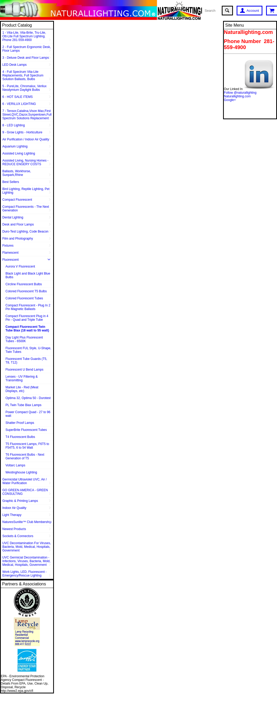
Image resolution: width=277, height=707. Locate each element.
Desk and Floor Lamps (18, 224)
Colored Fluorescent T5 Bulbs (26, 291)
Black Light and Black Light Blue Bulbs (27, 275)
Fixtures (8, 245)
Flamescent (10, 252)
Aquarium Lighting (15, 146)
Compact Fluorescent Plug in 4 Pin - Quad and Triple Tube (26, 318)
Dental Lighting (12, 217)
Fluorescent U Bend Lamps (24, 369)
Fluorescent (10, 260)
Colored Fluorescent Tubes (24, 298)
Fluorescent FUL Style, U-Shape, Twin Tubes (28, 350)
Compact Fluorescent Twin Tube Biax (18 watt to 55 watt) (27, 328)
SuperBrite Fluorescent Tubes (26, 430)
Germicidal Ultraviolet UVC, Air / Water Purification (24, 481)
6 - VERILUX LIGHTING (19, 104)
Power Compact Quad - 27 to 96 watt (27, 414)
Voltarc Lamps (15, 465)
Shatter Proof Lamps (19, 423)
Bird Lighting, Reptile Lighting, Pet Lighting (26, 190)
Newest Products (14, 529)
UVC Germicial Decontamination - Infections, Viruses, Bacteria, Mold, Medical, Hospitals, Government (26, 561)
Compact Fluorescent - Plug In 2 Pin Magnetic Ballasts (27, 307)
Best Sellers (10, 182)
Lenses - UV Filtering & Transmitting (21, 378)
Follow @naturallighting (240, 92)
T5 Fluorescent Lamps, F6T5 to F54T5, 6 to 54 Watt (27, 445)
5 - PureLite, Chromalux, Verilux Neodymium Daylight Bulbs (24, 88)
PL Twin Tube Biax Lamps (23, 405)
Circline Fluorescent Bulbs (23, 284)
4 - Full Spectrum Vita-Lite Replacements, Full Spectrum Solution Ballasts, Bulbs (22, 75)
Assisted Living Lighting (18, 153)
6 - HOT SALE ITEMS (17, 97)
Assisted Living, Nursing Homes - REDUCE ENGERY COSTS (25, 162)
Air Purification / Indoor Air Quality (25, 139)
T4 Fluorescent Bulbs (20, 437)
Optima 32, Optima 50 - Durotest (28, 398)
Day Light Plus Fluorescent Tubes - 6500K (24, 339)
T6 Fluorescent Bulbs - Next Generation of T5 (24, 456)
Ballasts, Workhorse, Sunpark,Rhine (16, 173)
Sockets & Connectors (17, 536)
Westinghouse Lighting (21, 472)
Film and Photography (17, 238)
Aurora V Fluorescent (20, 266)
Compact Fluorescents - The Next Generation (25, 208)
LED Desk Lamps (14, 65)
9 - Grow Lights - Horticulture (22, 132)
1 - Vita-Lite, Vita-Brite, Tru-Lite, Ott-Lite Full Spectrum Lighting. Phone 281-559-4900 (24, 36)
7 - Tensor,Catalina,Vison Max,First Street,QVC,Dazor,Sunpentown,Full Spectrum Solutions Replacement (27, 114)
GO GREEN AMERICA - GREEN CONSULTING (25, 492)
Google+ (230, 100)
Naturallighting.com (237, 96)
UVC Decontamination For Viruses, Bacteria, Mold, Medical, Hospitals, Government (26, 546)
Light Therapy (11, 515)
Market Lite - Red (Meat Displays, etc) (21, 389)
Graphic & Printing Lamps (20, 501)
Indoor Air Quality (14, 508)
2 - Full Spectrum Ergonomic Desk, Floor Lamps (26, 48)
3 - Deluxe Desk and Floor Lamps (25, 58)
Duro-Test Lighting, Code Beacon (25, 231)
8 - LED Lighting (13, 125)
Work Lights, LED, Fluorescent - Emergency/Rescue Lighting (24, 573)
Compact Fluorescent (17, 199)
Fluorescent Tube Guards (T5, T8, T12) (26, 360)
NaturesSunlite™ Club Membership (26, 522)
